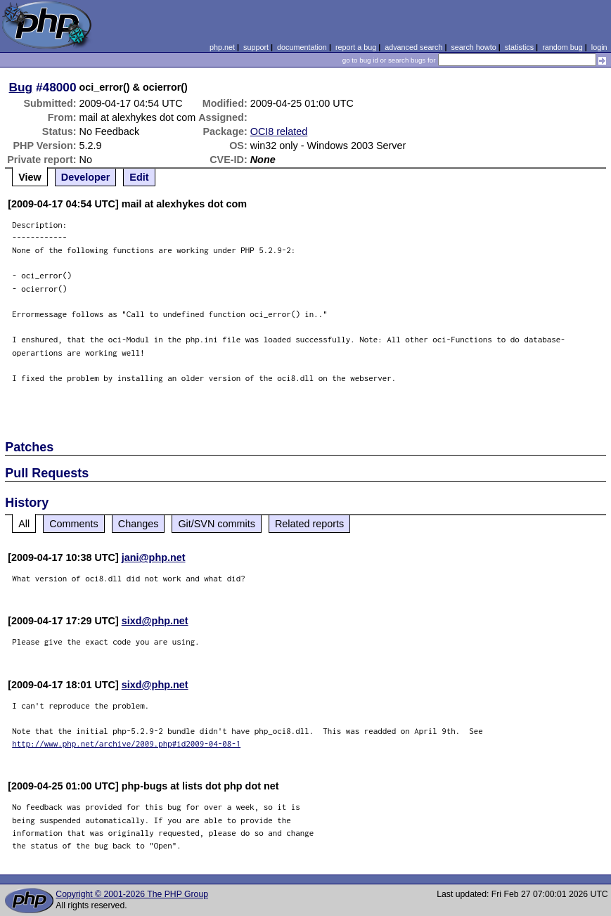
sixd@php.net (155, 620)
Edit (138, 177)
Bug (21, 87)
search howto (473, 47)
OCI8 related (279, 131)
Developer (85, 177)
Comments (73, 523)
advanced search (413, 47)
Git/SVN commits (216, 523)
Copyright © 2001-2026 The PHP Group (132, 894)
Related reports (309, 523)
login (599, 47)
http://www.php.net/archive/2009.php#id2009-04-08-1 (126, 743)
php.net (222, 47)
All (24, 523)
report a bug (355, 47)
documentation (302, 47)
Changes (138, 523)
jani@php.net (154, 557)
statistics (519, 47)
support (256, 47)
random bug (562, 47)
